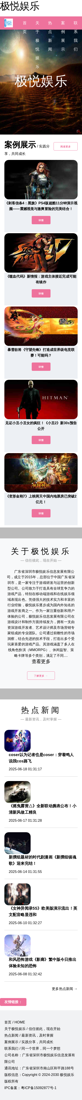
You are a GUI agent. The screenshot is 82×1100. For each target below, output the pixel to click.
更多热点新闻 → (65, 989)
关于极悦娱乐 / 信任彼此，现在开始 (32, 1029)
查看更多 (41, 661)
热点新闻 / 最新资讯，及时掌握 (28, 1035)
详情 (41, 220)
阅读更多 (65, 146)
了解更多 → (41, 675)
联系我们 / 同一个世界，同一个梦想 (32, 1048)
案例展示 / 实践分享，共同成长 (28, 1042)
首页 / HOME (14, 1022)
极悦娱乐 (19, 6)
